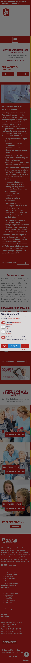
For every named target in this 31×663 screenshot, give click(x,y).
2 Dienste (9, 328)
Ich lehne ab (4, 346)
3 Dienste (9, 324)
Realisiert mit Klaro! (25, 349)
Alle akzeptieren (25, 346)
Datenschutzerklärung (13, 318)
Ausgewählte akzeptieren (14, 346)
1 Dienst (8, 333)
